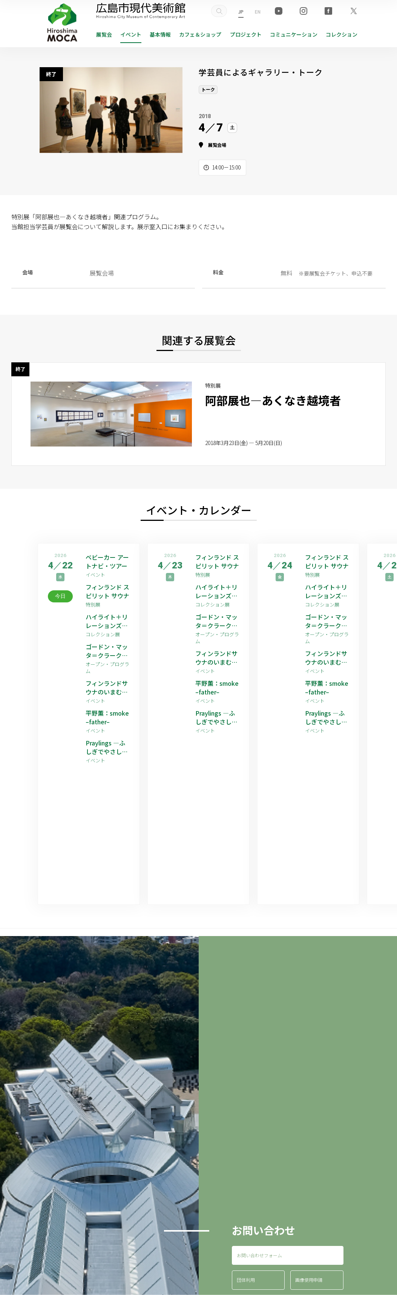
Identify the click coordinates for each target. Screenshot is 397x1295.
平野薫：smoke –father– (107, 717)
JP (241, 11)
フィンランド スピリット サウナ (107, 591)
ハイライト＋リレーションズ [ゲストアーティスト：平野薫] (108, 621)
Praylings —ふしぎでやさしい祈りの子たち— (107, 747)
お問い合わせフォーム (259, 1255)
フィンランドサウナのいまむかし (107, 687)
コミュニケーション (293, 34)
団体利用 (246, 1280)
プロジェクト (246, 34)
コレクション (341, 34)
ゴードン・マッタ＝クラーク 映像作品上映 (107, 650)
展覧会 (104, 34)
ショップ (200, 34)
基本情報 (160, 34)
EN (258, 11)
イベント (130, 34)
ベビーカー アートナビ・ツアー (107, 561)
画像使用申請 (308, 1280)
